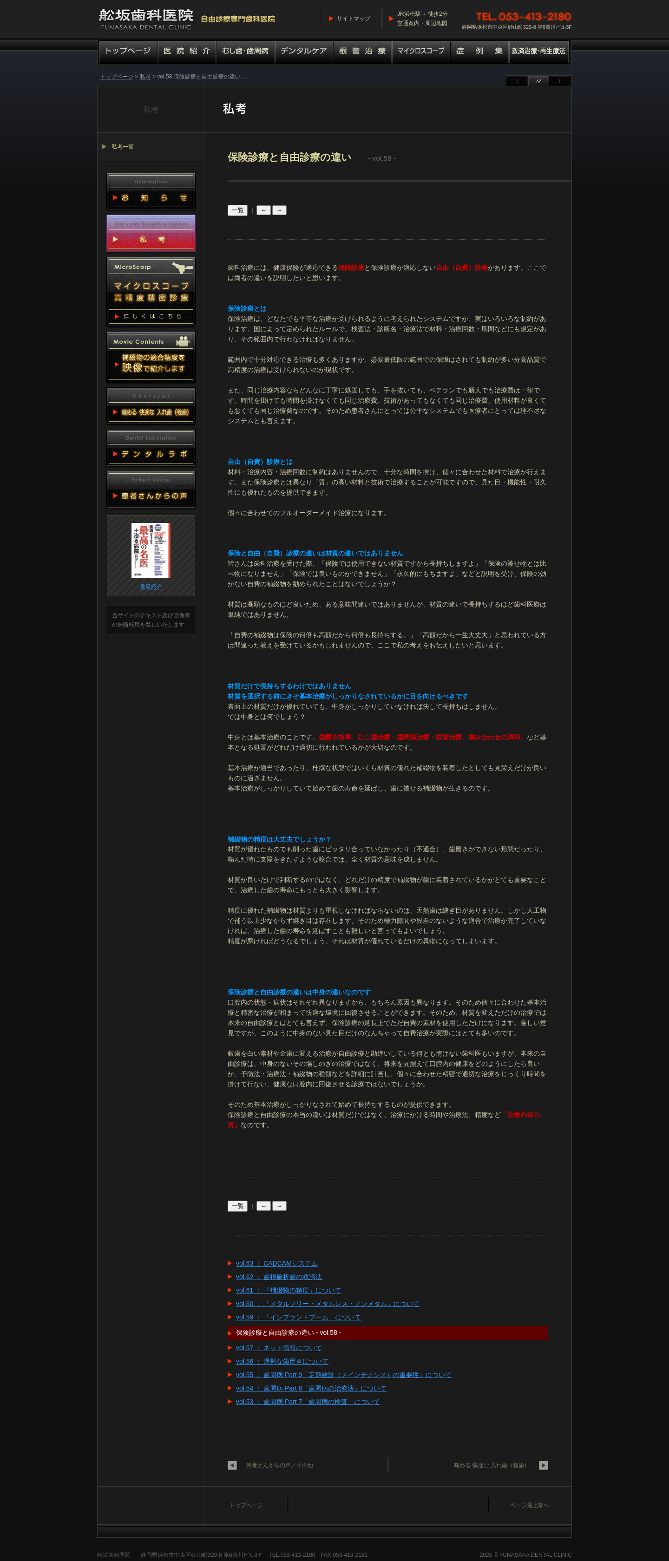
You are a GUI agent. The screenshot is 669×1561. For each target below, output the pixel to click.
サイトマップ (353, 18)
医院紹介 (187, 53)
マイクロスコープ (421, 53)
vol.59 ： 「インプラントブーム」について (298, 1317)
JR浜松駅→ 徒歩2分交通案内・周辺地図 (422, 18)
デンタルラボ (151, 448)
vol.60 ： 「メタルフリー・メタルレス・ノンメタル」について (328, 1303)
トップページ (127, 53)
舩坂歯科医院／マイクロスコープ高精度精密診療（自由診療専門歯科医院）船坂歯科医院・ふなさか (187, 18)
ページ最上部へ (529, 1505)
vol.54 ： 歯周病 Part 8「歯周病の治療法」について (311, 1388)
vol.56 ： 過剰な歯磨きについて (282, 1361)
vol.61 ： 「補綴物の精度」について (288, 1290)
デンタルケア (304, 53)
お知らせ (151, 191)
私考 (145, 76)
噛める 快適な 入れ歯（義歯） (492, 1465)
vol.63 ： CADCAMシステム (277, 1263)
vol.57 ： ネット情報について (279, 1348)
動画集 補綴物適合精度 (151, 357)
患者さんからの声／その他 (279, 1465)
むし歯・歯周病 (245, 53)
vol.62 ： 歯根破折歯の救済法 (279, 1276)
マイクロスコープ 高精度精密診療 (151, 291)
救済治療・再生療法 (540, 53)
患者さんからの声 (151, 489)
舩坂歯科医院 (114, 1555)
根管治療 (363, 53)
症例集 (480, 53)
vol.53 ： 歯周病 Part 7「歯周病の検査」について (308, 1401)
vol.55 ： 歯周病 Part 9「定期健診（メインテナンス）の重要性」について (344, 1374)
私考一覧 (123, 147)
